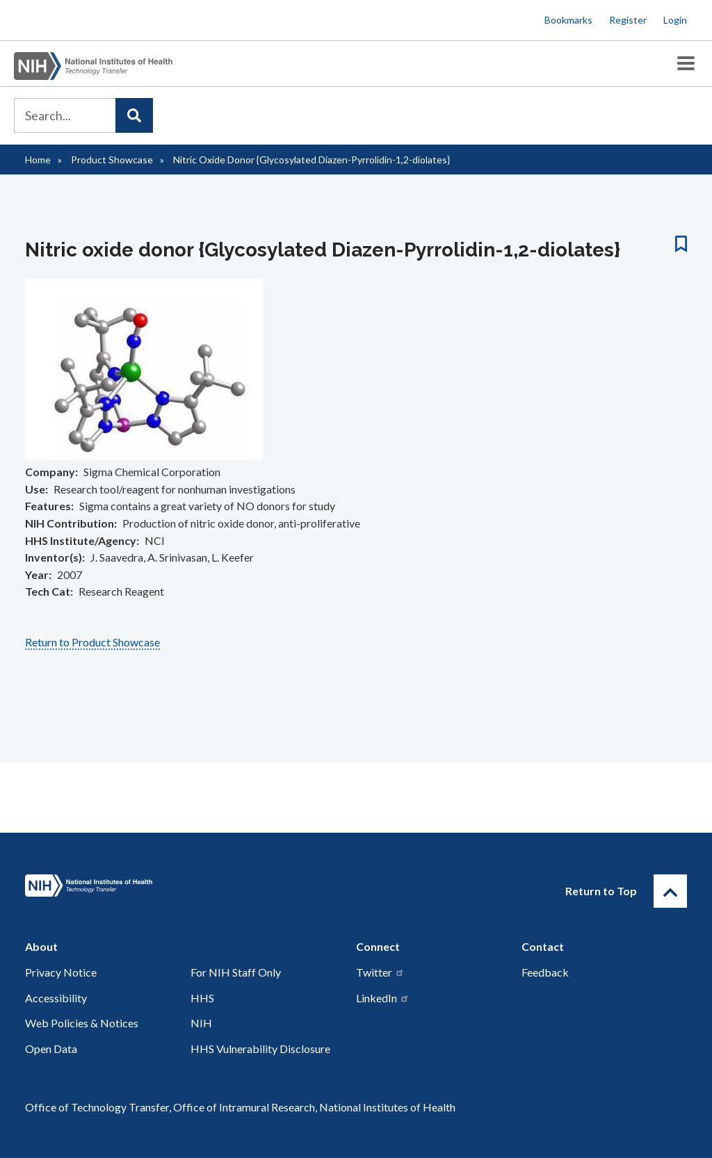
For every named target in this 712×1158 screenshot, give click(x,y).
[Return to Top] (670, 891)
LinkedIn (383, 997)
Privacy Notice (61, 972)
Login (675, 20)
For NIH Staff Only (236, 972)
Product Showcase (112, 159)
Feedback (545, 972)
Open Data (51, 1048)
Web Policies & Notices (81, 1022)
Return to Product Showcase (92, 642)
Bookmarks (568, 20)
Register (628, 20)
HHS (202, 997)
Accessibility (56, 997)
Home (38, 159)
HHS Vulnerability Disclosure (260, 1048)
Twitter (380, 972)
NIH (201, 1022)
